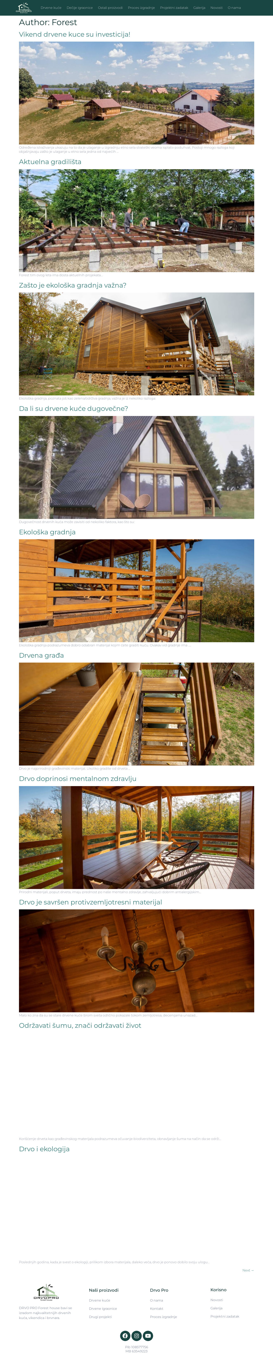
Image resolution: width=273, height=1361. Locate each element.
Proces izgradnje (141, 8)
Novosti (216, 8)
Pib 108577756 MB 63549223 (136, 1349)
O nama (234, 8)
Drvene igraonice (103, 1309)
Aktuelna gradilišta (50, 162)
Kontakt (156, 1309)
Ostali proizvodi (110, 8)
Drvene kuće (51, 8)
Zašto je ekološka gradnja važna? (72, 285)
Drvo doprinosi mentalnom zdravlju (78, 779)
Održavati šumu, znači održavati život (80, 1025)
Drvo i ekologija (44, 1149)
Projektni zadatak (174, 8)
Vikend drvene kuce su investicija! (74, 34)
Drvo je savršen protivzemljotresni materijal (90, 902)
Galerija (199, 8)
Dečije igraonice (80, 8)
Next (248, 1270)
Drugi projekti (100, 1317)
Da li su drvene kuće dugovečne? (73, 408)
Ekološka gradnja (47, 532)
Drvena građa (41, 655)
